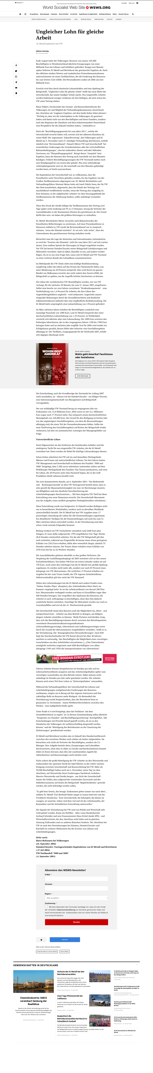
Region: (48, 894)
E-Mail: (47, 874)
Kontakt (124, 3)
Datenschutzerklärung (66, 910)
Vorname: (49, 884)
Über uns (131, 3)
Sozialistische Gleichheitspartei (60, 19)
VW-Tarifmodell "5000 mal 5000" (52, 853)
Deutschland (64, 951)
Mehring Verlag (86, 19)
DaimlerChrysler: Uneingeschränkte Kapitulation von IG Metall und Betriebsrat (76, 846)
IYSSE (76, 19)
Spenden (118, 19)
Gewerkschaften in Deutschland (47, 951)
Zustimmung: (50, 903)
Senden (76, 922)
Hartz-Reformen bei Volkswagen (52, 840)
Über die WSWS (99, 19)
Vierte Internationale (39, 19)
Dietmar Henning (42, 51)
